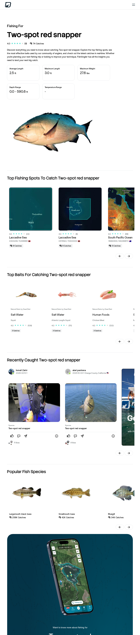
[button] (120, 256)
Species (11, 425)
